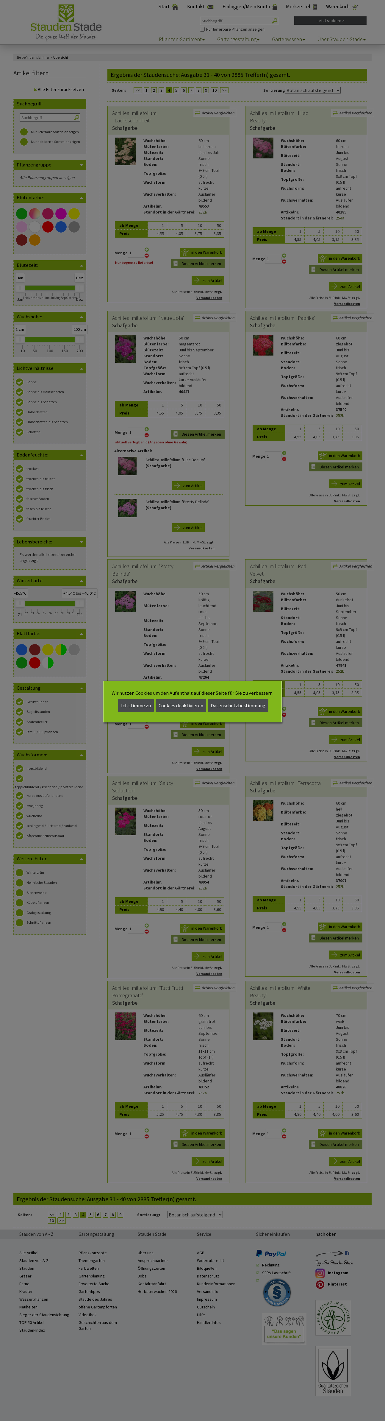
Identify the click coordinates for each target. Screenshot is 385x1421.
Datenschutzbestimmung (238, 705)
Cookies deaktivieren (181, 705)
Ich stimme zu (136, 705)
